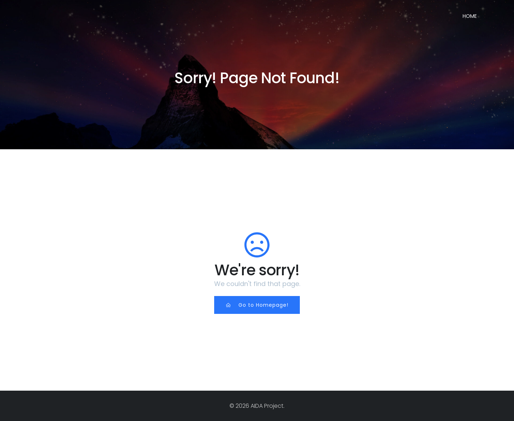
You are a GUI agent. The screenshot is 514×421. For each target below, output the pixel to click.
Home (470, 16)
